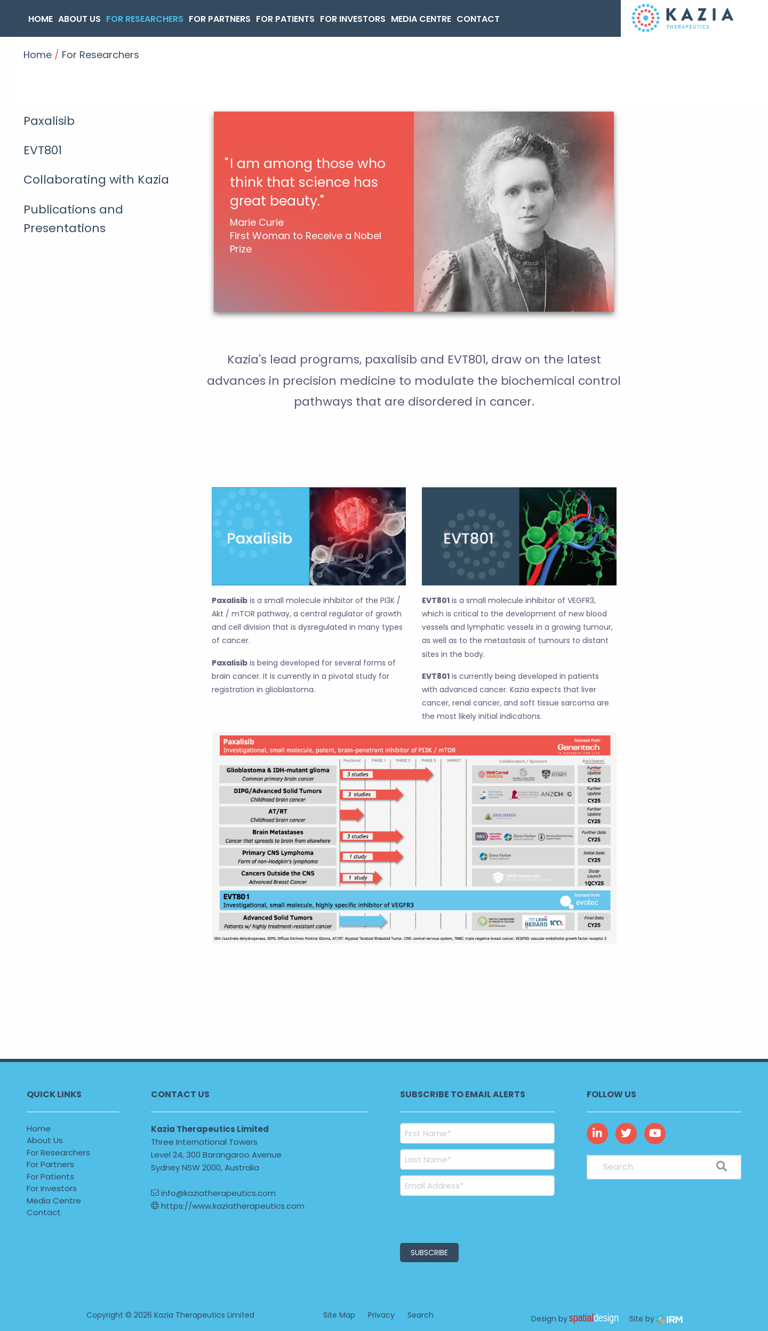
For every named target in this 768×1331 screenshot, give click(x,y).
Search (420, 1315)
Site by (656, 1318)
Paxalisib (49, 121)
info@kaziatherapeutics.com (213, 1193)
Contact (478, 19)
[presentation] (465, 1217)
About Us (79, 19)
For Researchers (144, 19)
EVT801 (42, 150)
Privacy (381, 1315)
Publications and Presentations (73, 218)
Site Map (339, 1315)
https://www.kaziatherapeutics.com (228, 1205)
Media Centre (421, 19)
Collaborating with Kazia (96, 179)
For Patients (285, 19)
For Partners (220, 19)
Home (40, 19)
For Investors (353, 19)
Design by (577, 1318)
